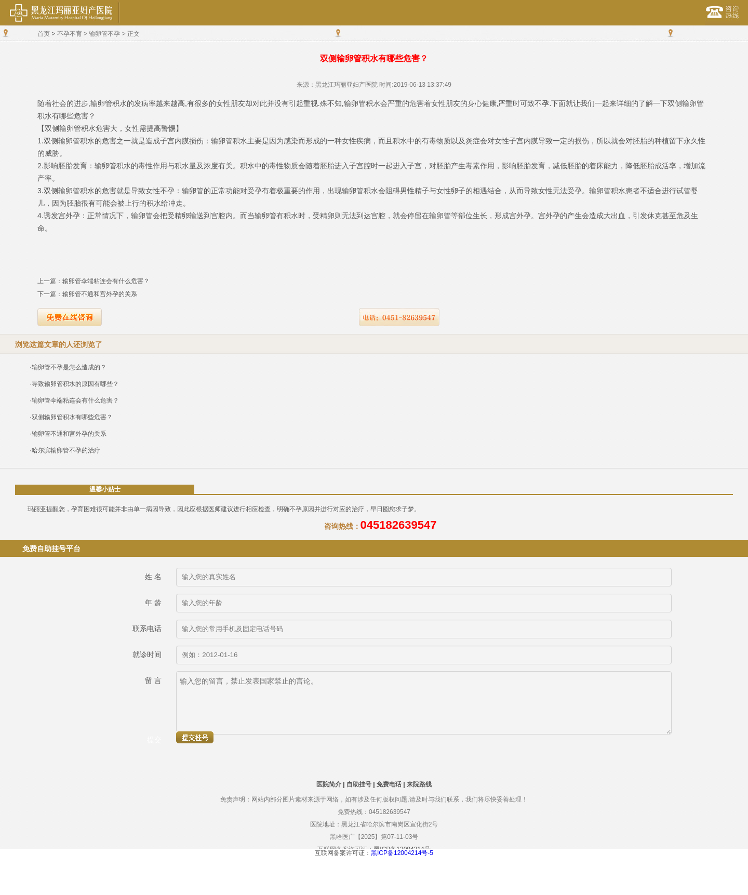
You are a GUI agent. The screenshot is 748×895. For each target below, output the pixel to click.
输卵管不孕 (104, 33)
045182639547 (398, 524)
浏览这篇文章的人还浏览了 (58, 344)
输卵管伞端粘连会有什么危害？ (106, 281)
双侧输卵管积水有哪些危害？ (72, 417)
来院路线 (419, 784)
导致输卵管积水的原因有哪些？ (75, 384)
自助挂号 (358, 784)
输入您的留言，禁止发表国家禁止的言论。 (423, 702)
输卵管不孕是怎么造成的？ (69, 367)
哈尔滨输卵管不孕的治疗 (66, 450)
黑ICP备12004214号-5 (402, 853)
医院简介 (328, 784)
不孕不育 (69, 33)
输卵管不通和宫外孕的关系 (99, 294)
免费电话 (389, 784)
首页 (43, 33)
